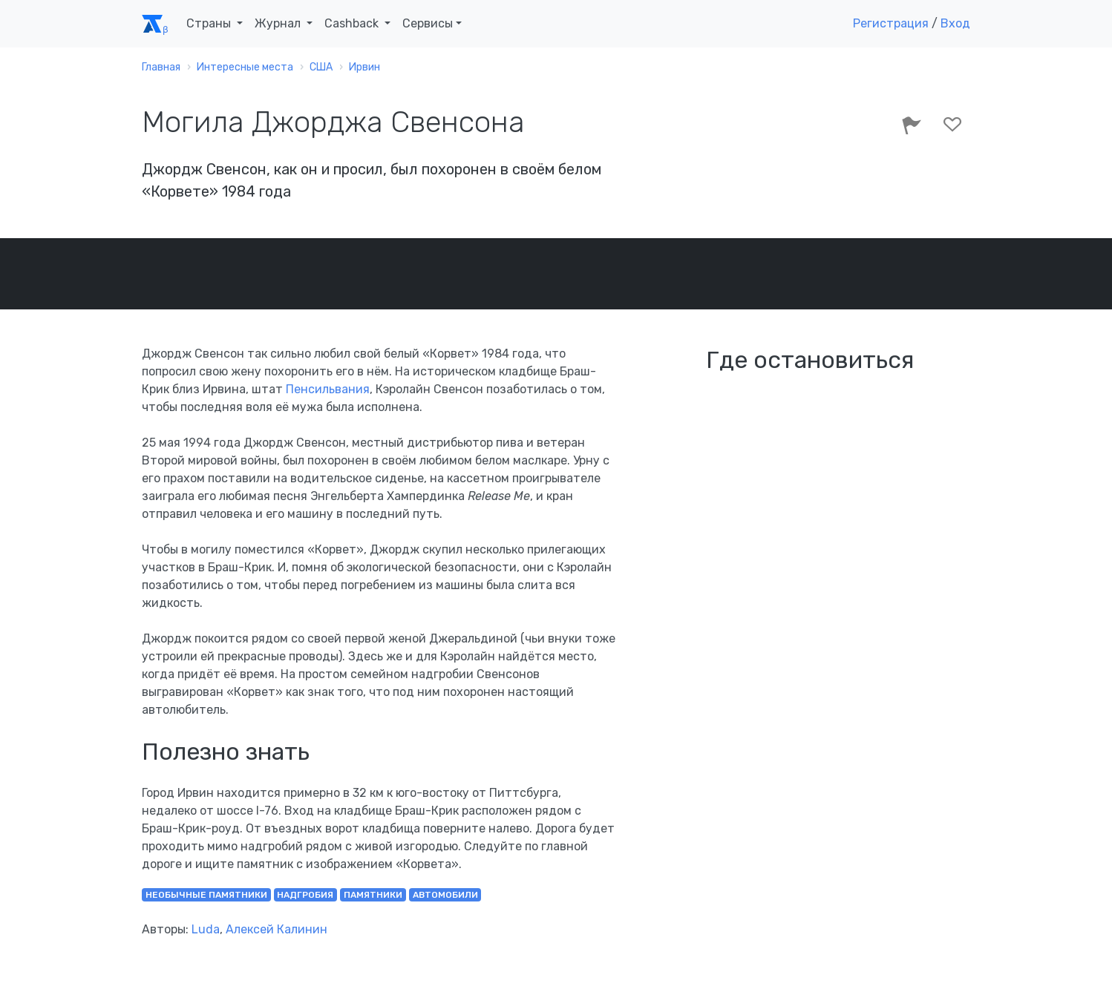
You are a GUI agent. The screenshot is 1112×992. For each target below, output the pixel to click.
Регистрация (891, 23)
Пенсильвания (328, 389)
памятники (373, 895)
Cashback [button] (353, 23)
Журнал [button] (279, 23)
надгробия (305, 895)
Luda (206, 929)
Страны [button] (210, 23)
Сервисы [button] (427, 23)
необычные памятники (206, 895)
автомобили (445, 895)
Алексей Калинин (276, 929)
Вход (955, 23)
